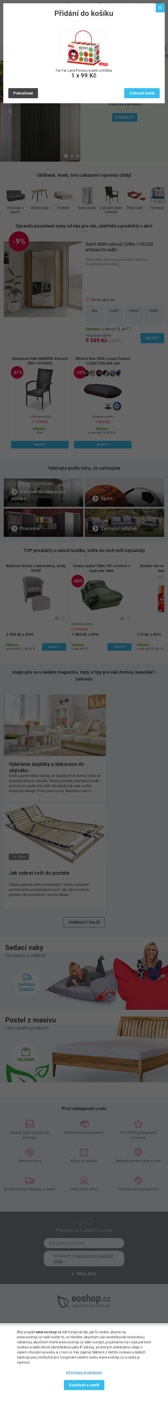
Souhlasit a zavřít (84, 1385)
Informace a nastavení (84, 1372)
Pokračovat (23, 93)
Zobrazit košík (142, 93)
